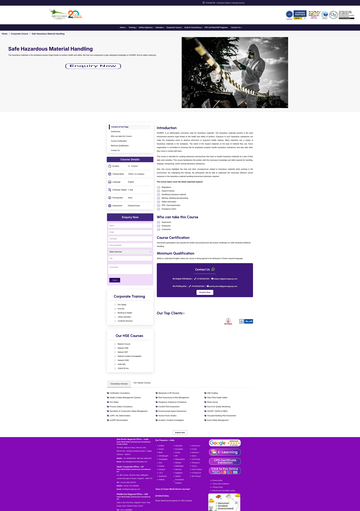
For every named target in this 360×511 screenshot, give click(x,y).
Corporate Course (173, 27)
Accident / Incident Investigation (171, 420)
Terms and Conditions (221, 484)
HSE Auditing (212, 393)
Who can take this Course (121, 136)
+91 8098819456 (129, 458)
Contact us (235, 27)
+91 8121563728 (203, 279)
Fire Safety (114, 402)
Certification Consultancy (120, 393)
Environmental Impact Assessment (172, 411)
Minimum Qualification (120, 146)
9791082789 (210, 3)
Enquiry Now (204, 292)
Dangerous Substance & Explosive (172, 402)
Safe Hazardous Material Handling (48, 34)
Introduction (115, 131)
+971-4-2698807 (126, 510)
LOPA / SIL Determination (120, 416)
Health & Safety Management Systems (125, 398)
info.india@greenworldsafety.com (134, 462)
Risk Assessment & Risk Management (173, 398)
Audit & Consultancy (192, 27)
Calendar (159, 27)
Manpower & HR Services (168, 393)
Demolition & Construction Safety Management (129, 411)
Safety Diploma (145, 27)
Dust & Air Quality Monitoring (218, 407)
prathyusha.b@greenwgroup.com (223, 286)
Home (122, 27)
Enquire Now (180, 432)
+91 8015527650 (197, 286)
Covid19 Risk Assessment (168, 407)
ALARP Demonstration (119, 420)
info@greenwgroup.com (131, 489)
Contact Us (115, 150)
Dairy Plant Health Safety (217, 398)
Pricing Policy (217, 487)
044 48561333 (146, 458)
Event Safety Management (218, 420)
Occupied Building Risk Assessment (221, 416)
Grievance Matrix (223, 3)
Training (132, 27)
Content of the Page (119, 127)
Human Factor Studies (167, 416)
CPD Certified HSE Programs (216, 27)
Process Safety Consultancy (121, 407)
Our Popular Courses (142, 383)
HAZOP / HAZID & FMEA (217, 411)
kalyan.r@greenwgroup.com (225, 279)
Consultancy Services (119, 384)
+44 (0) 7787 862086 (131, 486)
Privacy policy (217, 480)
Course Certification (119, 141)
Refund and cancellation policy (223, 490)
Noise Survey (212, 402)
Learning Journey (238, 3)
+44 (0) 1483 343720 (128, 482)
